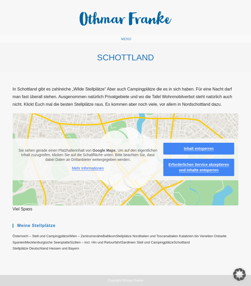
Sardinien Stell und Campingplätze (147, 242)
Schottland (182, 242)
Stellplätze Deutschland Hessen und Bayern (46, 248)
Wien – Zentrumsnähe (86, 236)
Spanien (19, 242)
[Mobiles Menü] (125, 39)
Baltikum (109, 236)
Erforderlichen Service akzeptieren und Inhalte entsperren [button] (199, 167)
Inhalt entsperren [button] (199, 148)
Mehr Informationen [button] (88, 168)
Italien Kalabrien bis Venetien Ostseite (198, 236)
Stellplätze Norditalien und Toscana (142, 236)
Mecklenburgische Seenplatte (47, 242)
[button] (239, 274)
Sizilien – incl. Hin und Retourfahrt (95, 242)
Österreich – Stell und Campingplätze (41, 236)
